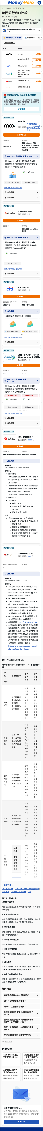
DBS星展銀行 (7, 889)
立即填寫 (21, 109)
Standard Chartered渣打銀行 (27, 889)
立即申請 (21, 135)
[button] (21, 31)
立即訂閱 (21, 1121)
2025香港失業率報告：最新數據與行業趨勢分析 (31, 1072)
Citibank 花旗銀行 (18, 892)
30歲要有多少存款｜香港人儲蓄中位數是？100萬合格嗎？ (31, 1058)
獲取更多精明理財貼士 (13, 1108)
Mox (29, 892)
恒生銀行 (5, 892)
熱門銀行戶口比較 (18, 8)
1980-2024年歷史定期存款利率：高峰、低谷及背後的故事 (10, 1058)
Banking (8, 8)
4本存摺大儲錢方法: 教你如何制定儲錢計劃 (11, 1072)
